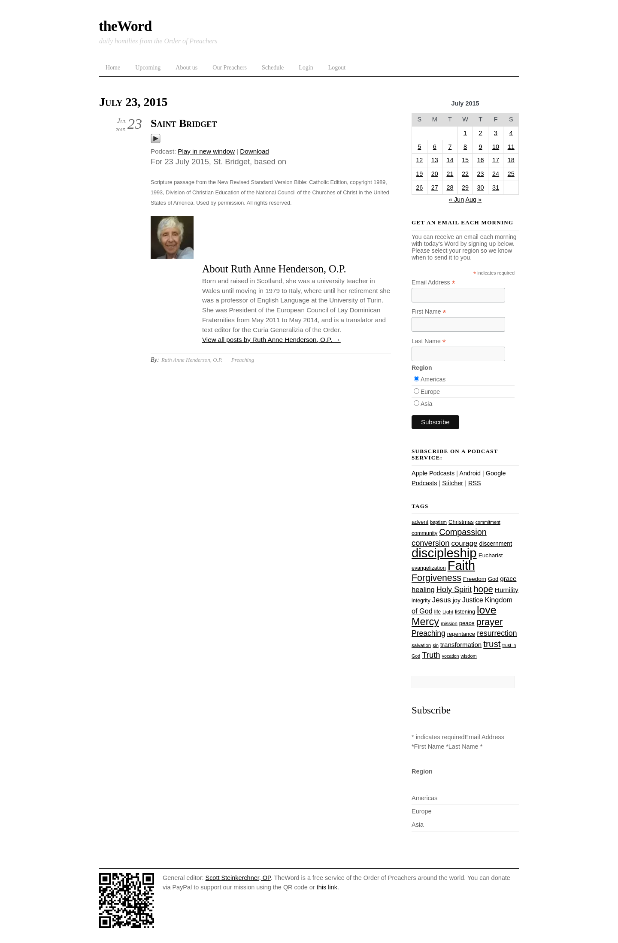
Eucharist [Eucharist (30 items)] (491, 555)
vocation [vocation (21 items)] (450, 656)
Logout (336, 67)
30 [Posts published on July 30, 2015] (480, 187)
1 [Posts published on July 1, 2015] (465, 133)
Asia (426, 403)
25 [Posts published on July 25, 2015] (511, 173)
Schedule (273, 67)
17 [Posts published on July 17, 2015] (495, 160)
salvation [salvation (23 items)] (421, 645)
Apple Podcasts (433, 473)
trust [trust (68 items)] (491, 644)
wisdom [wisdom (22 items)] (468, 656)
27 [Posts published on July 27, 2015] (434, 187)
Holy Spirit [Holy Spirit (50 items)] (454, 589)
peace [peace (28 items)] (467, 623)
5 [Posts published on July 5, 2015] (419, 146)
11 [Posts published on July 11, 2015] (511, 146)
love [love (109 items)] (486, 610)
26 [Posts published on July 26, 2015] (419, 187)
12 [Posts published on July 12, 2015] (419, 160)
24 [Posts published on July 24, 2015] (495, 173)
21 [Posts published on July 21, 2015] (449, 173)
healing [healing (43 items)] (423, 590)
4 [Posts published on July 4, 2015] (511, 133)
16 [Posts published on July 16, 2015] (480, 160)
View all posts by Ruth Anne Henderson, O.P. (271, 339)
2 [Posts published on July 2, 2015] (480, 133)
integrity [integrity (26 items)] (421, 601)
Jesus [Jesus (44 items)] (441, 600)
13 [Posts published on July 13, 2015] (434, 160)
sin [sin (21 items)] (436, 645)
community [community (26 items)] (424, 533)
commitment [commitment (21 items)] (488, 522)
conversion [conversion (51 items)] (430, 542)
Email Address (433, 282)
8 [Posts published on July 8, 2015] (465, 146)
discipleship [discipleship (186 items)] (444, 553)
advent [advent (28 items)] (420, 522)
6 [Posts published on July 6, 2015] (434, 146)
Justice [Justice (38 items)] (472, 600)
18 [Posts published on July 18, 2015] (511, 160)
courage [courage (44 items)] (464, 543)
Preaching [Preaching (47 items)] (428, 633)
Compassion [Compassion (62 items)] (462, 532)
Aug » (473, 199)
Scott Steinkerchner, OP (238, 877)
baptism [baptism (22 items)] (438, 522)
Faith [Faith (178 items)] (461, 565)
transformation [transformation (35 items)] (461, 644)
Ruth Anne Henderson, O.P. (191, 360)
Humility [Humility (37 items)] (506, 589)
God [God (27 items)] (493, 579)
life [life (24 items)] (437, 612)
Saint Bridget (184, 123)
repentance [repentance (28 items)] (461, 634)
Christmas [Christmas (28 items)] (461, 522)
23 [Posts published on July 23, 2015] (480, 173)
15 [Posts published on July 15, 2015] (465, 160)
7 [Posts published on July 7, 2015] (449, 146)
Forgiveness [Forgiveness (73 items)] (436, 578)
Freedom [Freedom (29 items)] (474, 579)
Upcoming (148, 67)
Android (470, 473)
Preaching (242, 360)
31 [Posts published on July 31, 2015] (495, 187)
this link (327, 887)
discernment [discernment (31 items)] (495, 543)
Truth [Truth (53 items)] (431, 654)
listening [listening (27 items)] (465, 611)
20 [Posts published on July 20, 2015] (434, 173)
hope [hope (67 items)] (483, 589)
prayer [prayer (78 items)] (489, 622)
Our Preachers (229, 67)
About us (186, 67)
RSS (474, 483)
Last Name (429, 341)
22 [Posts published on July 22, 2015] (465, 173)
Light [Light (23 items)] (447, 611)
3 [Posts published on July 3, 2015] (495, 133)
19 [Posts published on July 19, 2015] (419, 173)
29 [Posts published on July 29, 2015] (465, 187)
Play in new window (206, 151)
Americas (433, 379)
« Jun (456, 199)
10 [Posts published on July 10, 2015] (495, 146)
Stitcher (452, 483)
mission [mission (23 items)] (449, 623)
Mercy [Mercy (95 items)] (425, 621)
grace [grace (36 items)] (508, 578)
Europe (430, 391)
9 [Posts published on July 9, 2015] (480, 146)
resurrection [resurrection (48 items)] (497, 633)
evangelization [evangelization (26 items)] (429, 568)
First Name (429, 312)
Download (254, 151)
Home (113, 67)
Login (306, 67)
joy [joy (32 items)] (456, 600)
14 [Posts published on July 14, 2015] (449, 160)
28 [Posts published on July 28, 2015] (449, 187)
